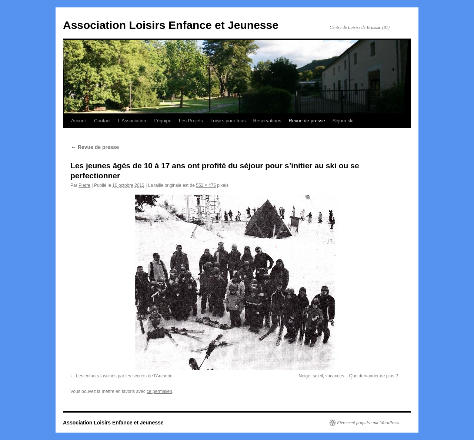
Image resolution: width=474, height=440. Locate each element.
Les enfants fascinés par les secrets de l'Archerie (124, 375)
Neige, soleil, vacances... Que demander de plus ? (348, 375)
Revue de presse (306, 120)
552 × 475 (206, 185)
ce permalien (159, 391)
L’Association (132, 120)
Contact (102, 120)
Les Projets (191, 120)
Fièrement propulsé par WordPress (368, 422)
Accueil (79, 120)
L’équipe (162, 120)
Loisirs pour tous (228, 120)
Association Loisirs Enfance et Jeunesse (170, 25)
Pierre (84, 185)
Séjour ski (343, 120)
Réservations (267, 120)
